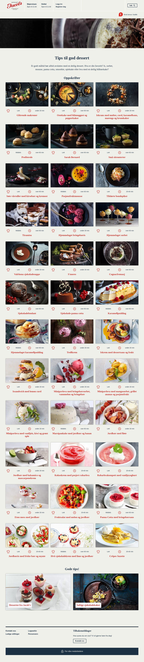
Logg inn (59, 4)
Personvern (33, 634)
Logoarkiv (32, 631)
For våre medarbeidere (72, 651)
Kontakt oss (11, 631)
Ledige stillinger (12, 634)
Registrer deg (61, 7)
